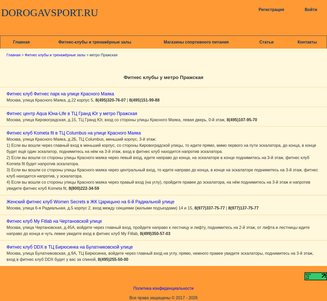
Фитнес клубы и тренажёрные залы (55, 55)
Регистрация (271, 9)
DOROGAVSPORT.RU (49, 13)
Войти (311, 9)
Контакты (307, 42)
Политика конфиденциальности (163, 288)
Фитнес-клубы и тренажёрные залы (94, 42)
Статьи (266, 42)
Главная (21, 42)
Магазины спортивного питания (196, 42)
